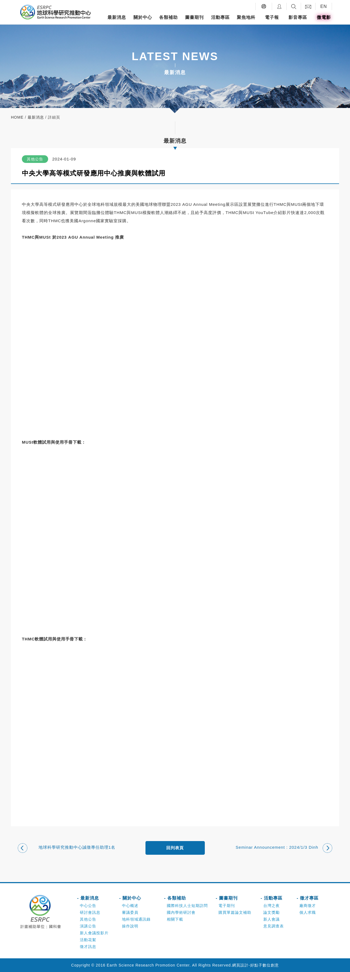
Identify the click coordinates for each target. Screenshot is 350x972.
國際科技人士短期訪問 (187, 905)
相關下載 (175, 919)
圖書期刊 (194, 17)
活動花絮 (88, 940)
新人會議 (271, 919)
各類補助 (168, 17)
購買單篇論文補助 (234, 912)
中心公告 (88, 905)
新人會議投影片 (94, 933)
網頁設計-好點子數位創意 (255, 965)
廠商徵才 (307, 905)
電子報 (272, 17)
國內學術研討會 (181, 912)
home (17, 117)
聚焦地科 (246, 17)
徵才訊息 (88, 946)
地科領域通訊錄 (136, 919)
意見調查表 (273, 926)
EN (323, 6)
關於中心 (142, 17)
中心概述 (130, 905)
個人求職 (307, 912)
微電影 (324, 17)
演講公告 (88, 926)
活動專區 (220, 17)
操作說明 (130, 926)
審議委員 (130, 912)
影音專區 (297, 17)
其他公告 (88, 919)
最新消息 (116, 17)
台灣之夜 (271, 905)
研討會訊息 (90, 912)
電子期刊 (226, 905)
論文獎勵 (271, 912)
